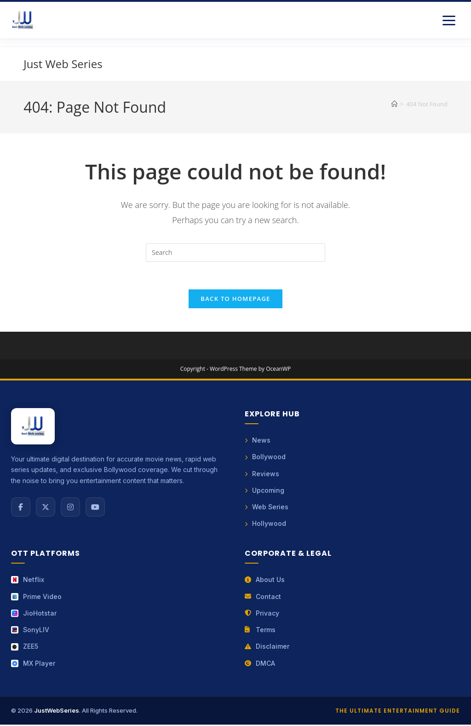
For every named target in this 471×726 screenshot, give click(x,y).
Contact (263, 597)
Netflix (27, 581)
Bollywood (265, 457)
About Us (265, 581)
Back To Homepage (235, 299)
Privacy (262, 614)
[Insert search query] (235, 252)
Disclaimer (267, 647)
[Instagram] (70, 507)
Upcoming (264, 491)
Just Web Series (62, 63)
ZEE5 (24, 647)
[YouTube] (95, 507)
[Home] (394, 104)
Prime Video (36, 597)
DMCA (260, 664)
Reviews (262, 474)
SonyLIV (30, 631)
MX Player (33, 664)
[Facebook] (20, 507)
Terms (260, 631)
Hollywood (265, 525)
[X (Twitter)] (45, 507)
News (257, 441)
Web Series (266, 508)
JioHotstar (34, 614)
